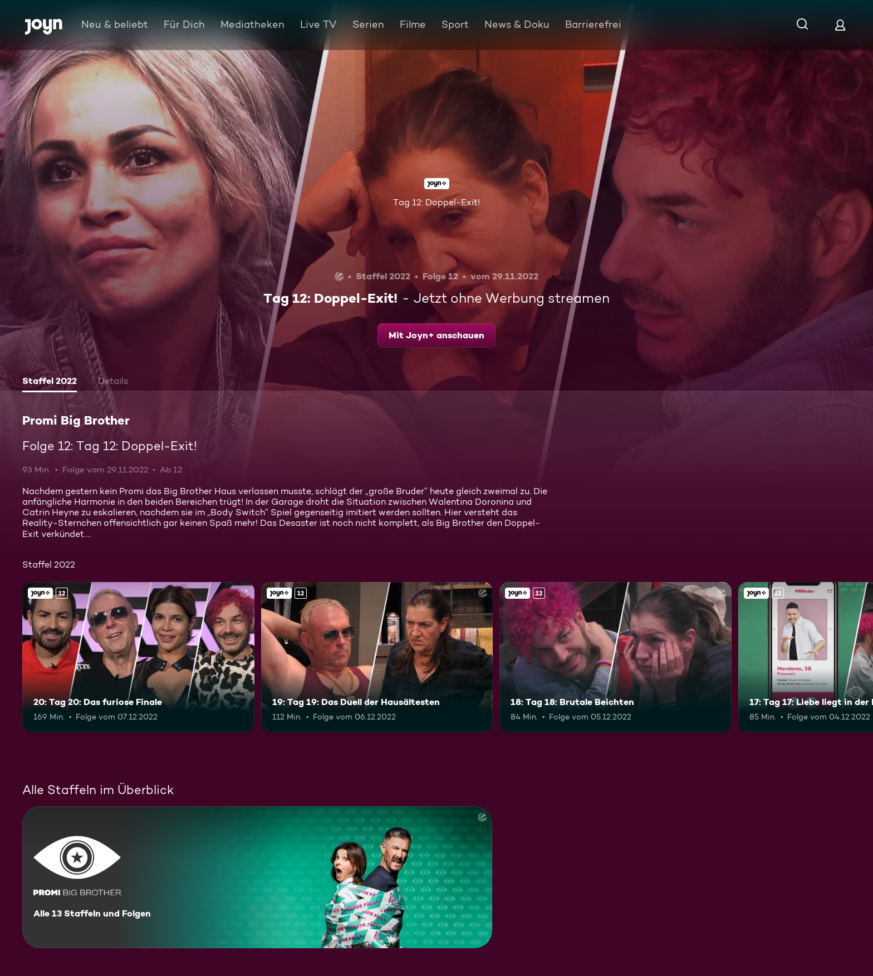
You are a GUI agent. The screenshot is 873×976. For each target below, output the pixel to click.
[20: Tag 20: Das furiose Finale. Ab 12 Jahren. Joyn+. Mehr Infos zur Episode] (138, 657)
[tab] (49, 382)
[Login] (840, 24)
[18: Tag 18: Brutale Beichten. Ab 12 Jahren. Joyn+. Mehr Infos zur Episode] (615, 657)
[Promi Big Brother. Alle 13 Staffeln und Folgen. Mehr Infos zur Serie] (257, 877)
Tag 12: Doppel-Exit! (436, 202)
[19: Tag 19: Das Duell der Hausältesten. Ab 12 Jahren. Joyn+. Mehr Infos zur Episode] (377, 657)
